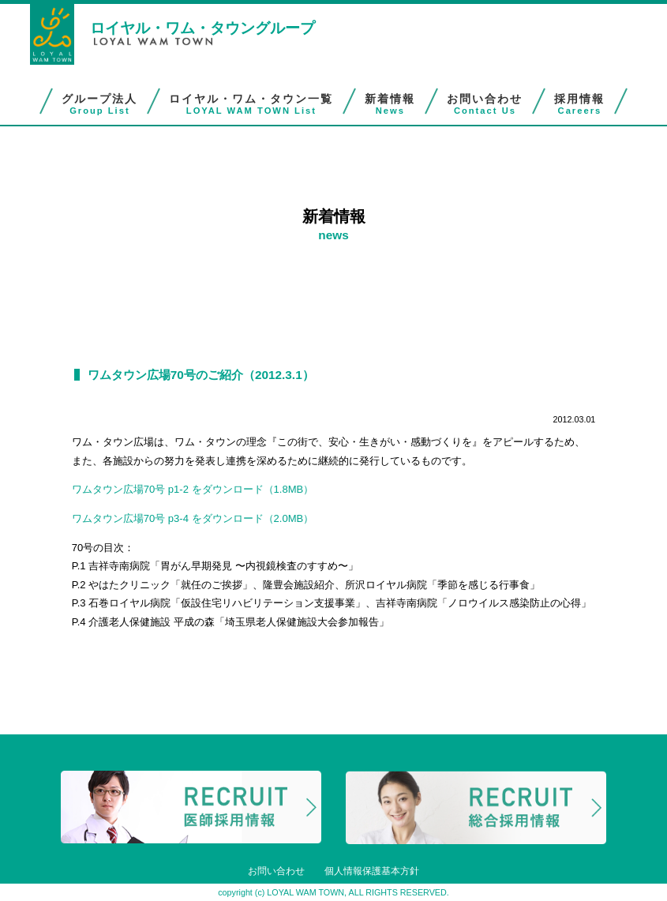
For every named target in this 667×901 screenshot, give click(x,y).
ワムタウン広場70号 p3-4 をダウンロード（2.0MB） (193, 518)
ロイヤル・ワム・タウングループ (202, 28)
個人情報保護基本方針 (371, 871)
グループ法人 (99, 104)
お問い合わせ (485, 104)
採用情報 (579, 104)
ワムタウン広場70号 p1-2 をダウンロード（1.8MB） (193, 489)
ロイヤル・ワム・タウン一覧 (251, 104)
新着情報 (390, 104)
